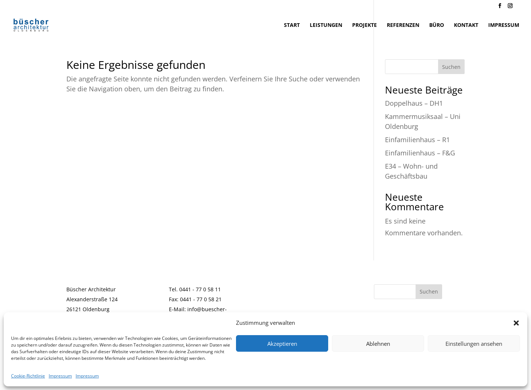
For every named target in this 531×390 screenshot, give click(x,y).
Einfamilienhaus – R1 (417, 139)
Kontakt (466, 25)
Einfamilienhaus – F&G (420, 152)
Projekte (364, 25)
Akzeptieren (282, 343)
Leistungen (326, 25)
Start (292, 25)
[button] (516, 323)
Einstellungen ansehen (473, 343)
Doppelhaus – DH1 (414, 103)
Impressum (60, 376)
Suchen (451, 66)
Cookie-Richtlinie (28, 376)
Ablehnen (378, 343)
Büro (436, 25)
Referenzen (403, 25)
